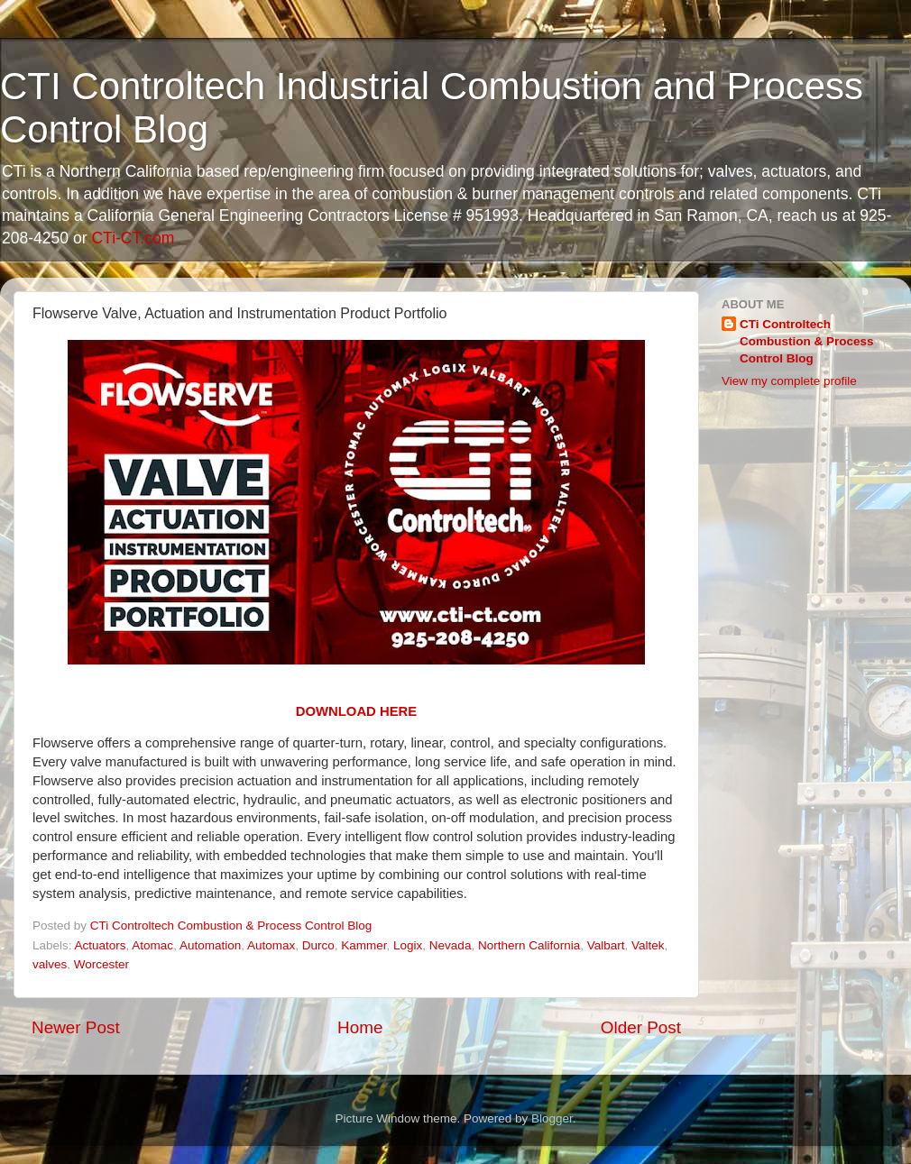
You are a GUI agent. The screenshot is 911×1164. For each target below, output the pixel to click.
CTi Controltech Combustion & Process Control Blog (807, 341)
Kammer (363, 945)
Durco (318, 945)
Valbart (606, 945)
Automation (210, 945)
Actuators (100, 945)
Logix (407, 945)
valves (49, 964)
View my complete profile (789, 381)
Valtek (648, 945)
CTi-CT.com (132, 238)
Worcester (101, 964)
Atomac (152, 945)
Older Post (641, 1027)
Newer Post (76, 1027)
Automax (271, 945)
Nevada (450, 945)
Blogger (552, 1118)
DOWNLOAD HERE (356, 711)
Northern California (529, 945)
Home (359, 1027)
